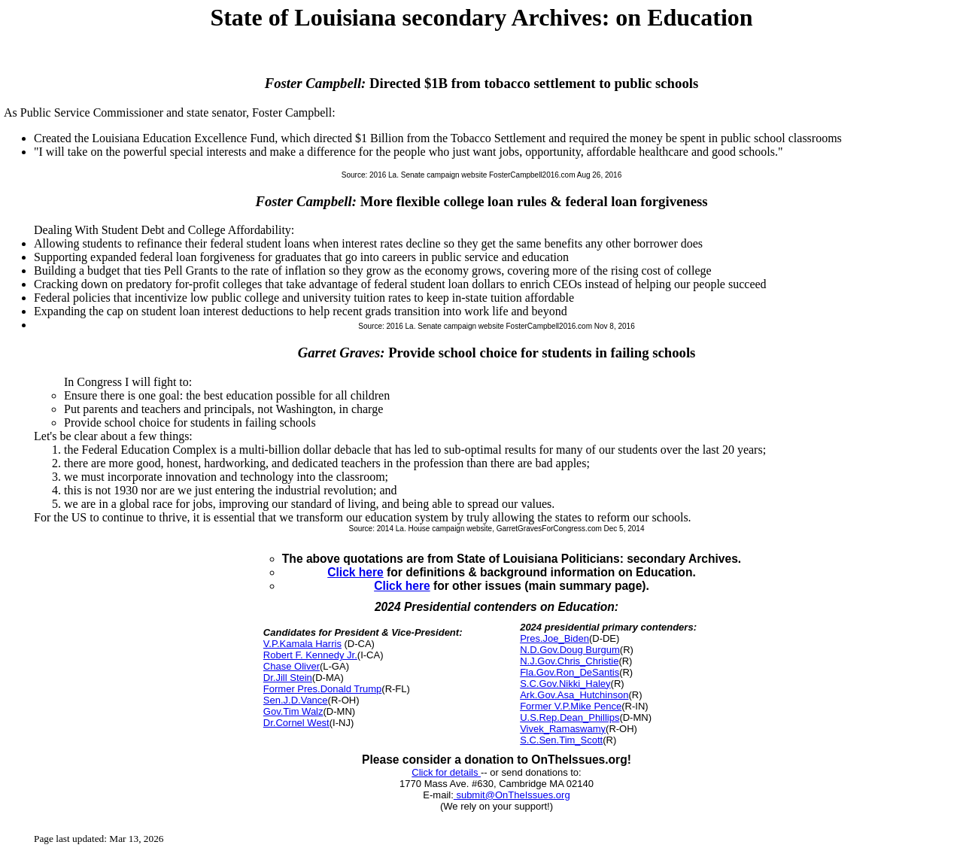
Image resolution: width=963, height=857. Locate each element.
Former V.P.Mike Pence (570, 706)
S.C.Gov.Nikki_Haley (565, 683)
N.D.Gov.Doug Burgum (570, 649)
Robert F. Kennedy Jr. (310, 655)
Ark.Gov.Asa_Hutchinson (574, 694)
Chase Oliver (291, 666)
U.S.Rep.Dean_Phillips (569, 717)
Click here (355, 572)
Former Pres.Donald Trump (322, 688)
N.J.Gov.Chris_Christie (569, 661)
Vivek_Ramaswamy (563, 728)
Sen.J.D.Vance (295, 700)
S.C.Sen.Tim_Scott (561, 740)
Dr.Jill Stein (287, 677)
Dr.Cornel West (296, 722)
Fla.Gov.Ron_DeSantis (569, 672)
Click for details (446, 772)
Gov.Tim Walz (293, 711)
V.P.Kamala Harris (302, 643)
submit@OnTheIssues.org (512, 795)
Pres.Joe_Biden (554, 638)
